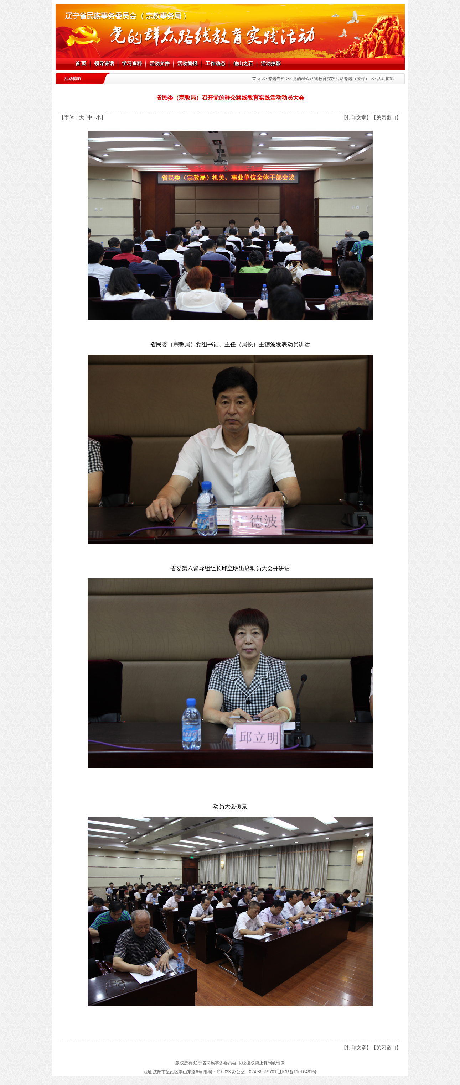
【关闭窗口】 (386, 117)
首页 (256, 78)
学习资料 (132, 63)
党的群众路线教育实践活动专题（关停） (331, 78)
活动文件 (160, 63)
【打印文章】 (356, 117)
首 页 (81, 63)
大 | (82, 117)
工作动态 (215, 63)
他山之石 (243, 63)
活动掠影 (271, 63)
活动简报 (187, 63)
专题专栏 (276, 78)
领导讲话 (104, 63)
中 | (90, 117)
